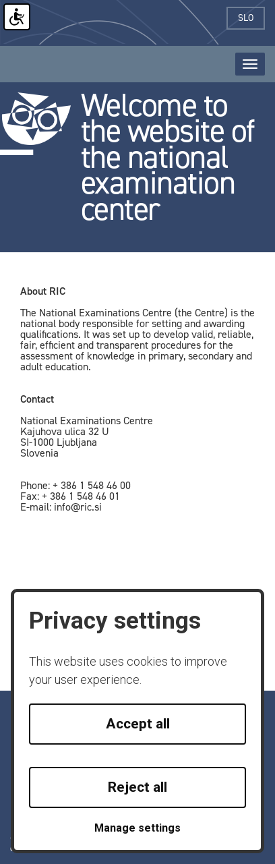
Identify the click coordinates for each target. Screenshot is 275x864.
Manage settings (137, 828)
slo (251, 17)
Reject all (137, 787)
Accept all (138, 724)
